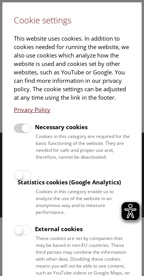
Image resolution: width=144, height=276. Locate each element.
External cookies (59, 229)
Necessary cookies (61, 127)
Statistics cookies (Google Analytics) (69, 182)
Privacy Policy (32, 109)
